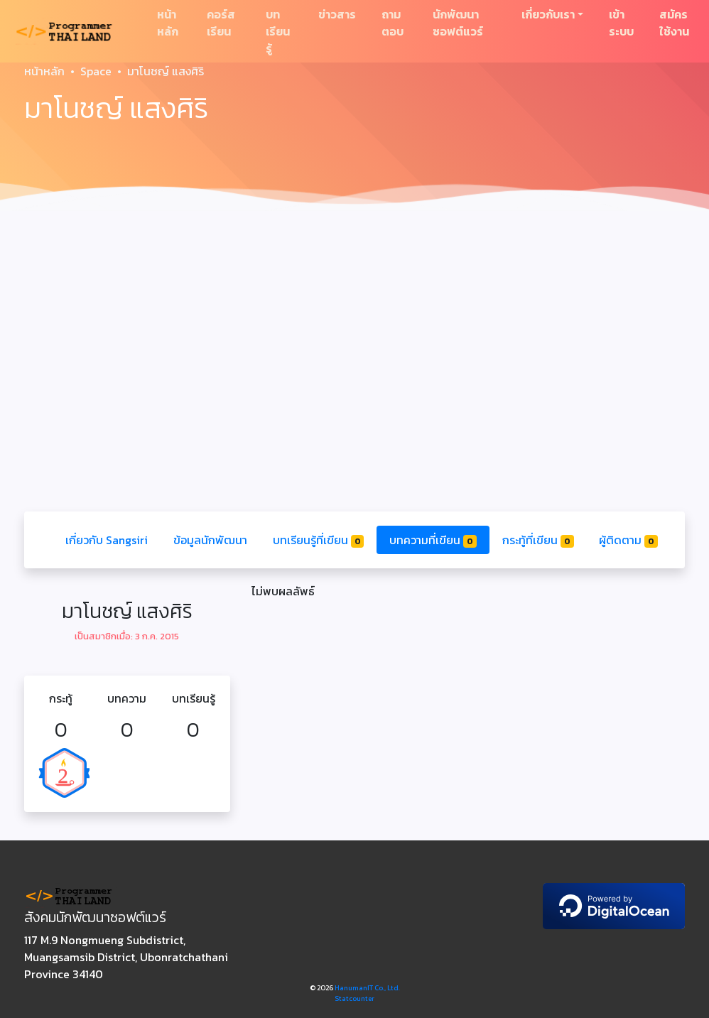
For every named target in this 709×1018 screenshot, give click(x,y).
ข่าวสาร (337, 14)
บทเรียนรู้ (278, 31)
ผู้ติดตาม (628, 539)
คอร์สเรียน (221, 23)
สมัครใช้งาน (674, 23)
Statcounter (354, 998)
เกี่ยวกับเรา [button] (548, 14)
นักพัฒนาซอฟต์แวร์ (458, 23)
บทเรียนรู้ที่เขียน (318, 539)
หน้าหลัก (167, 23)
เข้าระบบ (621, 23)
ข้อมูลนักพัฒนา (210, 539)
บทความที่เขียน (433, 539)
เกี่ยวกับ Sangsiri (106, 539)
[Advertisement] (354, 323)
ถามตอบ (392, 23)
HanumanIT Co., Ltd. (367, 987)
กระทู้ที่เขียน (538, 539)
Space (96, 71)
